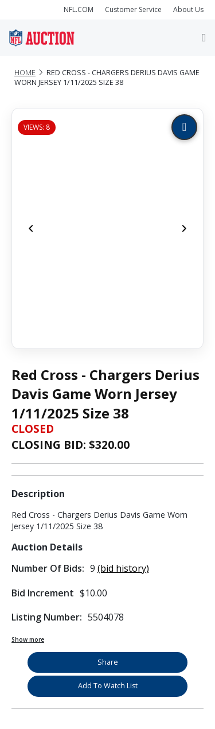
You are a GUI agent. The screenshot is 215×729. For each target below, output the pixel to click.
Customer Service (133, 9)
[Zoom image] (184, 127)
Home (25, 72)
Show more (27, 639)
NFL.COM (78, 9)
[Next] (184, 228)
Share (107, 662)
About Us (188, 9)
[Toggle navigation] (203, 38)
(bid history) (123, 568)
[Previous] (31, 228)
